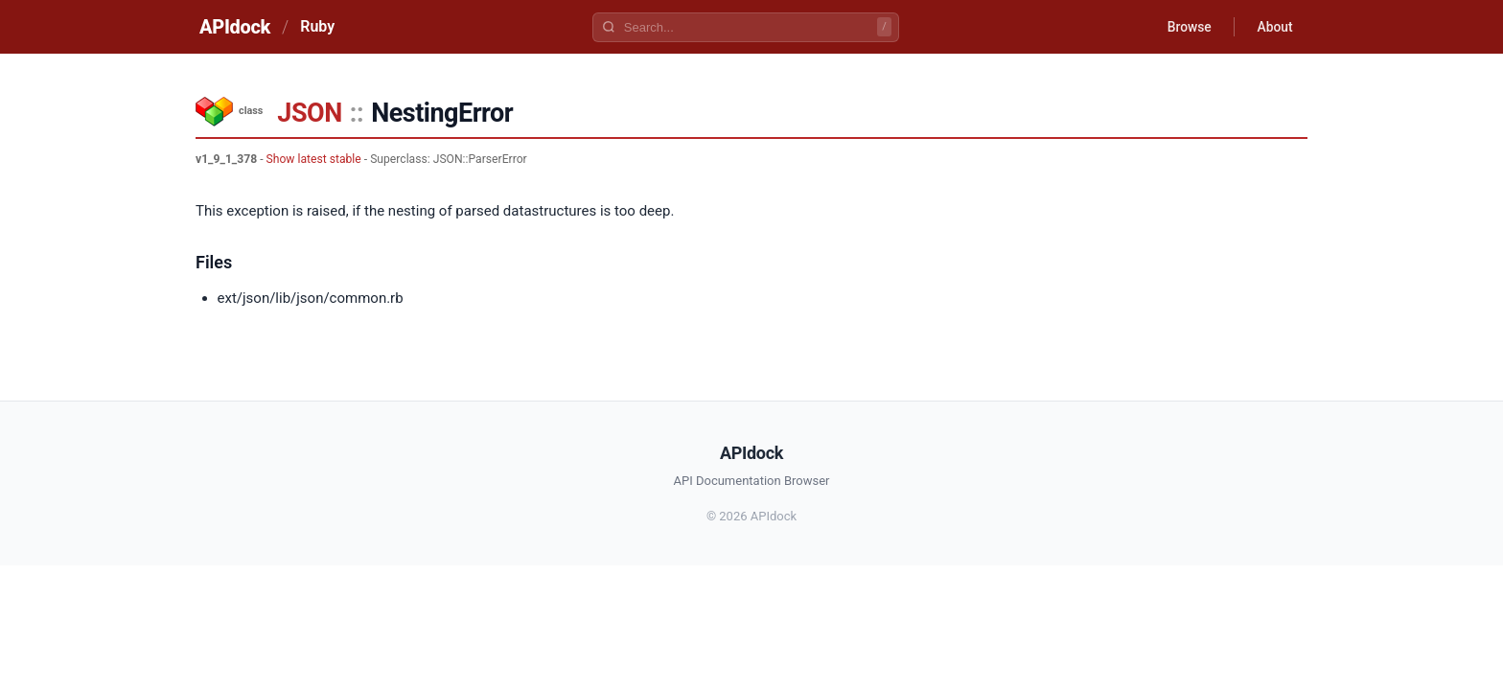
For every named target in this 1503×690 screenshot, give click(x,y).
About (1274, 26)
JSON (309, 113)
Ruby (317, 26)
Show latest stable (313, 159)
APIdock (234, 26)
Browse (1187, 26)
